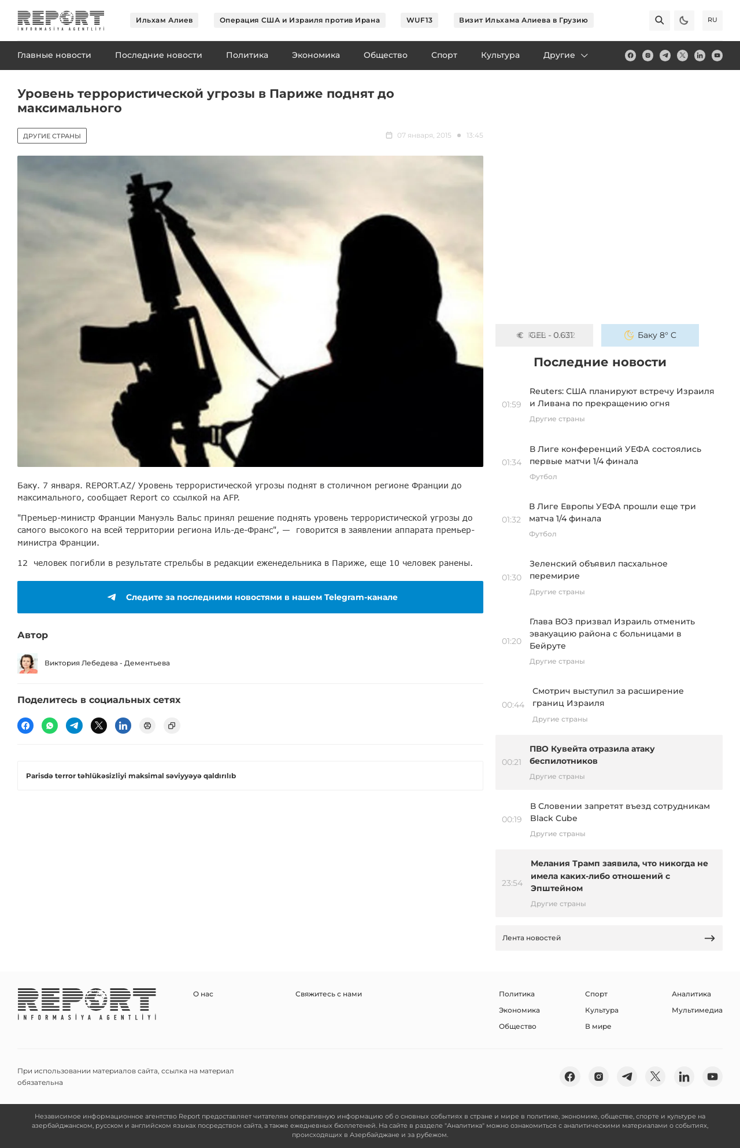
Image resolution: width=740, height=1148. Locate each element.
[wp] (50, 726)
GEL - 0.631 (544, 335)
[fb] (630, 55)
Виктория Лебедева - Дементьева (93, 663)
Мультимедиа (697, 1010)
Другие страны (52, 136)
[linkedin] (699, 55)
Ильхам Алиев (164, 20)
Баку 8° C (650, 335)
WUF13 (419, 20)
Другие (566, 55)
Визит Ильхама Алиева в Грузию (523, 20)
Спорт (596, 993)
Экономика (519, 1010)
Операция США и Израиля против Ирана (300, 20)
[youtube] (717, 55)
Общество (517, 1026)
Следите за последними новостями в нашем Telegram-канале (250, 597)
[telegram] (665, 55)
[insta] (647, 55)
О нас (203, 993)
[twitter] (682, 55)
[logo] (61, 20)
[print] (147, 726)
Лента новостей (609, 938)
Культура (602, 1010)
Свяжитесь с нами (328, 993)
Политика (517, 993)
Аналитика (691, 993)
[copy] (172, 726)
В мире (598, 1026)
